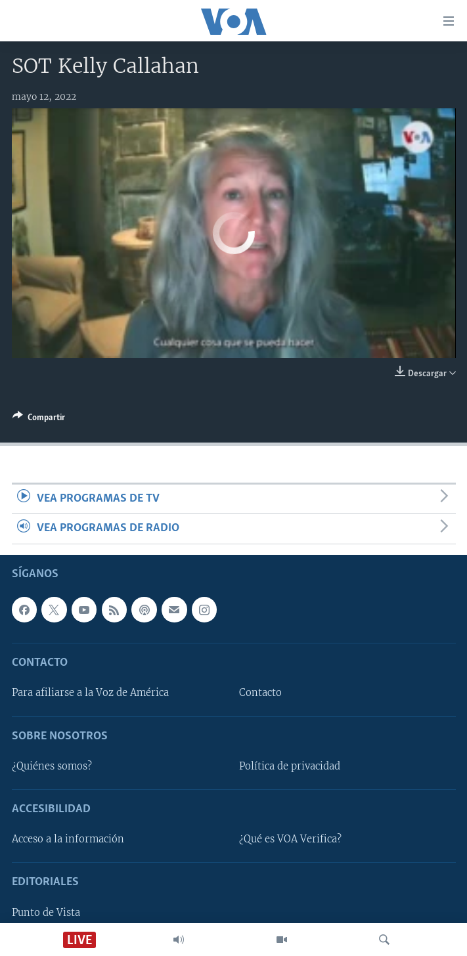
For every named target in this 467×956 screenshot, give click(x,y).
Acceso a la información (68, 839)
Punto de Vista (46, 912)
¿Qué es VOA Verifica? (290, 839)
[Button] (38, 419)
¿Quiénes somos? (52, 766)
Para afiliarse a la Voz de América (90, 693)
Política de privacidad (289, 766)
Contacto (260, 693)
